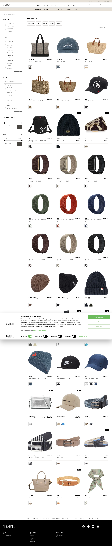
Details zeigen (83, 543)
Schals (52, 23)
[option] (30, 67)
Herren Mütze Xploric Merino (36, 299)
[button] (101, 513)
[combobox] (94, 5)
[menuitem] (38, 6)
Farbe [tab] (5, 37)
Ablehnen (99, 533)
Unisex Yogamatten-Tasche (63, 338)
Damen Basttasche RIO (91, 61)
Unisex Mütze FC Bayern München (38, 378)
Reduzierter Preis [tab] (9, 117)
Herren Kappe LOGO (61, 61)
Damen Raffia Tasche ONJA (36, 101)
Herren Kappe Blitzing (90, 338)
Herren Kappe (60, 418)
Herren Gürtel (88, 418)
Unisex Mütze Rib (89, 299)
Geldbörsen (31, 23)
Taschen (59, 23)
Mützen (45, 23)
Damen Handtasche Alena (35, 497)
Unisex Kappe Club (89, 101)
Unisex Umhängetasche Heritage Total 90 (37, 141)
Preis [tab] (4, 135)
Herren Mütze (60, 140)
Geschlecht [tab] (7, 19)
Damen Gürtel (88, 140)
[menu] (56, 6)
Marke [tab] (5, 77)
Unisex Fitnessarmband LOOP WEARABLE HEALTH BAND (36, 180)
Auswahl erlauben (99, 528)
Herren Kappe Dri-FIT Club (92, 378)
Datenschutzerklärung (40, 536)
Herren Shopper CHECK (35, 61)
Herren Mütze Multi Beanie (63, 299)
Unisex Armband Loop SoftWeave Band (37, 220)
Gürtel (38, 23)
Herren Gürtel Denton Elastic (36, 457)
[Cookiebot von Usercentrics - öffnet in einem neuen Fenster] (10, 543)
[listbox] (40, 67)
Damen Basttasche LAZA (62, 101)
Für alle (5, 14)
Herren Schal (88, 497)
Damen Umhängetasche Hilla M (37, 418)
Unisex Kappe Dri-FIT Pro (63, 378)
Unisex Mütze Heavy (34, 338)
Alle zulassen (99, 523)
